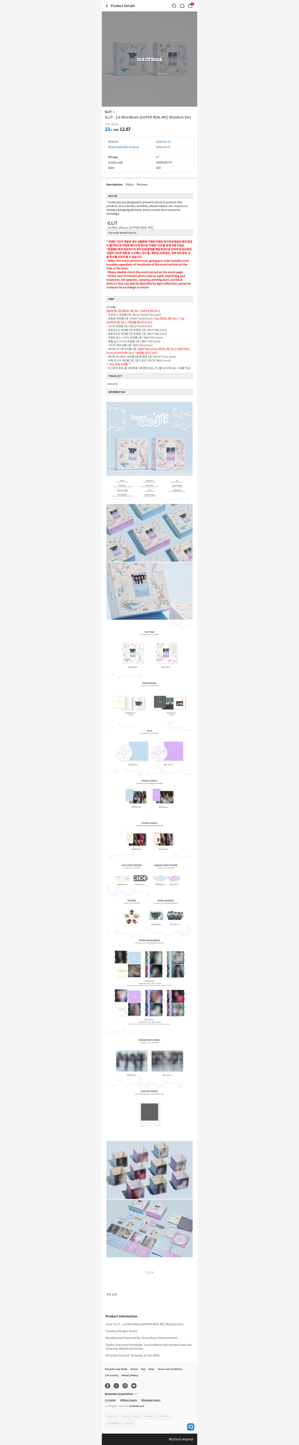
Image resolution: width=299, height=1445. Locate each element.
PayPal (149, 1416)
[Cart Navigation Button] (190, 6)
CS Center (110, 1400)
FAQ (143, 1369)
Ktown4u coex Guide (116, 1369)
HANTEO (112, 1416)
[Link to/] (182, 6)
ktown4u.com (136, 1405)
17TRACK (163, 1416)
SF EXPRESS (114, 1423)
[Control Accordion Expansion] (149, 1394)
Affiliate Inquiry (128, 1400)
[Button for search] (174, 6)
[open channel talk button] (190, 1427)
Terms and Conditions (170, 1369)
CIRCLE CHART (131, 1416)
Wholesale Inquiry (151, 1400)
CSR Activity (111, 1375)
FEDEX (129, 1423)
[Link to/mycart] (190, 6)
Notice (134, 1369)
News (151, 1369)
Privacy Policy (130, 1375)
